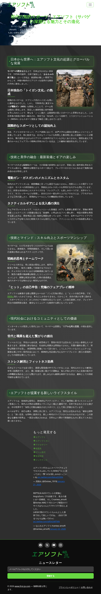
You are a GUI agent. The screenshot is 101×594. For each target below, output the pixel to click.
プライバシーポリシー (69, 587)
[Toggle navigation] (90, 4)
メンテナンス (41, 460)
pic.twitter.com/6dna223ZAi (50, 477)
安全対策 (39, 456)
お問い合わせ (87, 587)
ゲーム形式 (40, 452)
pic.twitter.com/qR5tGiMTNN (46, 521)
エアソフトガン (42, 440)
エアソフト (40, 437)
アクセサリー (41, 444)
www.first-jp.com (22, 586)
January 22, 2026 (58, 529)
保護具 (39, 448)
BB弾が (10, 296)
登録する (51, 575)
